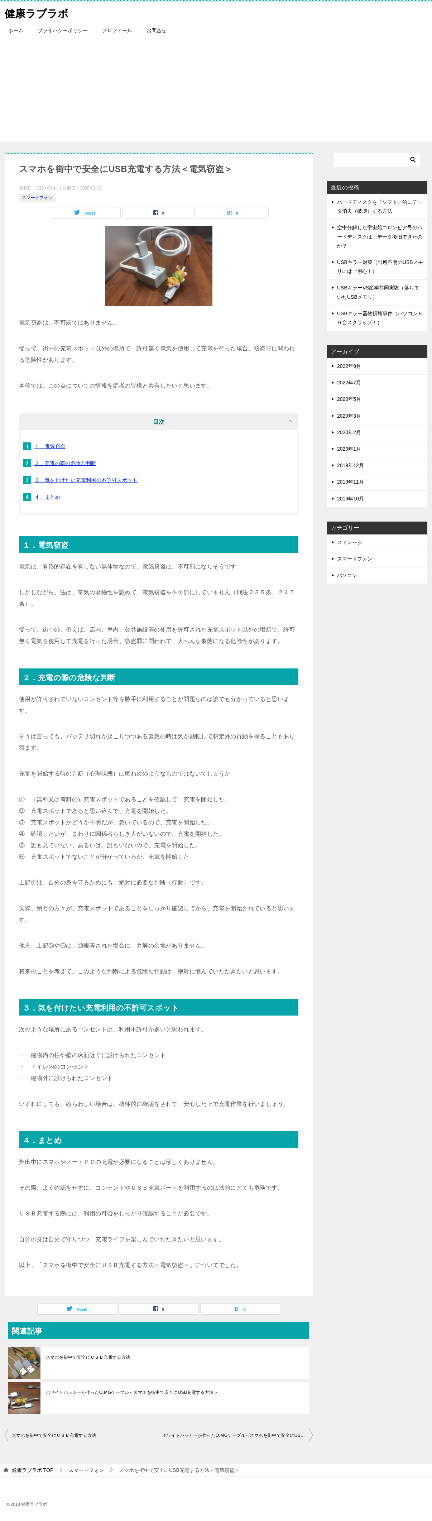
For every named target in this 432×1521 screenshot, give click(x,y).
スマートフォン (37, 197)
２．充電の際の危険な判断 (65, 463)
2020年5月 (349, 399)
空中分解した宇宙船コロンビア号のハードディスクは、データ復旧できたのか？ (379, 236)
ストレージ (349, 542)
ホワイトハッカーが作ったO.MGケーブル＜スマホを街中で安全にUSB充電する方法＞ (132, 1392)
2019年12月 (350, 465)
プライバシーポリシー (63, 30)
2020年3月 (349, 416)
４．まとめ (47, 497)
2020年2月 (349, 432)
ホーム (15, 30)
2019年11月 (350, 482)
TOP (32, 1470)
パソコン (347, 575)
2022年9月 (349, 366)
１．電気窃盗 (49, 446)
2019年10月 (350, 499)
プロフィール (117, 30)
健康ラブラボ (38, 12)
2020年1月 (349, 449)
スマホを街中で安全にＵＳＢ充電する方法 (88, 1357)
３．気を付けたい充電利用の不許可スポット (86, 480)
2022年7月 (349, 382)
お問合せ (157, 30)
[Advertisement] (216, 92)
